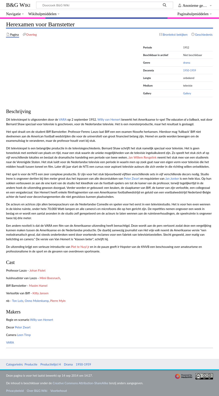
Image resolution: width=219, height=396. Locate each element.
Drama (68, 364)
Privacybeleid (15, 390)
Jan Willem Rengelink (142, 157)
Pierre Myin (58, 300)
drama (186, 62)
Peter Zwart (131, 178)
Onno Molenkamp (37, 300)
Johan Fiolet (37, 270)
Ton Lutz (17, 300)
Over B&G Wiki (37, 390)
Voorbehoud (58, 390)
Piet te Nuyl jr (80, 246)
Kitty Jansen (40, 293)
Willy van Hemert (108, 119)
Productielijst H (50, 364)
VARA (63, 119)
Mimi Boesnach (50, 278)
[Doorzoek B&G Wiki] (104, 5)
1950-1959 (189, 70)
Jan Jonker (172, 178)
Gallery (187, 93)
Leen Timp (24, 335)
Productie (31, 364)
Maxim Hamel (38, 285)
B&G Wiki (18, 5)
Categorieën (14, 364)
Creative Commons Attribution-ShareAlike (80, 383)
